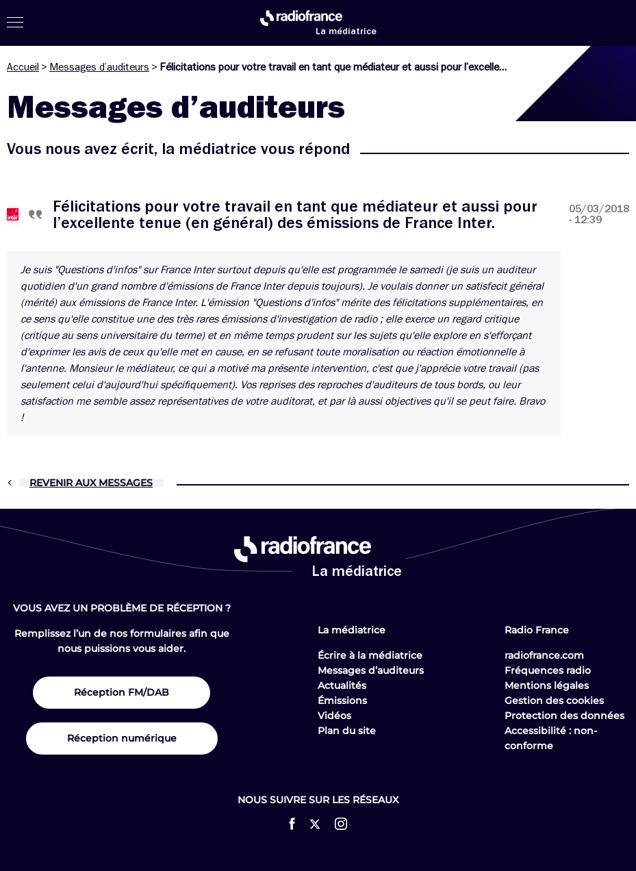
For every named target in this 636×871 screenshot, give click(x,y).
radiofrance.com (544, 655)
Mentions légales (547, 685)
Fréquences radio (548, 670)
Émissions (342, 700)
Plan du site (347, 730)
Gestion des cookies (554, 700)
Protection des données (564, 715)
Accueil (23, 67)
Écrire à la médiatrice (370, 655)
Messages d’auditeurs (99, 67)
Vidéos (334, 715)
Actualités (342, 685)
